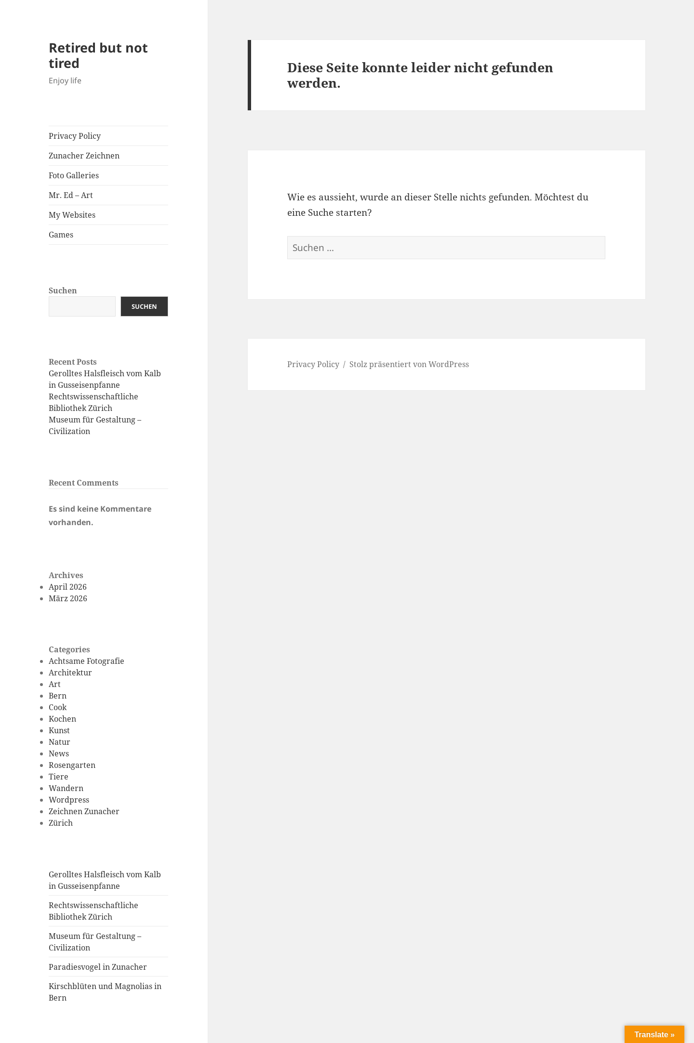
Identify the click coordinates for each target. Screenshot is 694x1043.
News (59, 753)
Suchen (63, 290)
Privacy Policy (75, 136)
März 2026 (68, 598)
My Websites (72, 215)
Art (55, 684)
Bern (58, 695)
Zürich (61, 823)
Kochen (62, 718)
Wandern (66, 788)
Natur (59, 742)
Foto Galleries (74, 175)
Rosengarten (72, 765)
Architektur (70, 672)
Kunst (59, 730)
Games (61, 234)
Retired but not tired (98, 55)
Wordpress (69, 799)
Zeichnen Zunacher (84, 811)
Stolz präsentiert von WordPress (409, 364)
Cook (58, 707)
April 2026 (68, 586)
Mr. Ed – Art (71, 195)
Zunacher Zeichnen (84, 155)
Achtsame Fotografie (86, 661)
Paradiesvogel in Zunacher (98, 967)
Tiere (58, 776)
